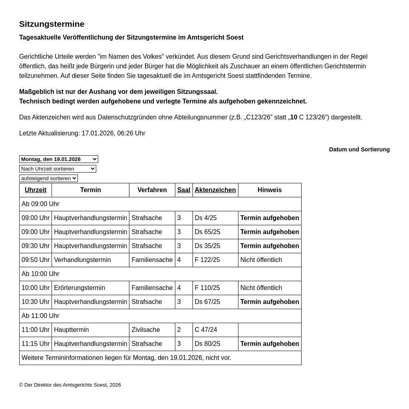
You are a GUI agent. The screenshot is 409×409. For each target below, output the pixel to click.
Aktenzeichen (215, 190)
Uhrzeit (35, 190)
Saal (184, 190)
